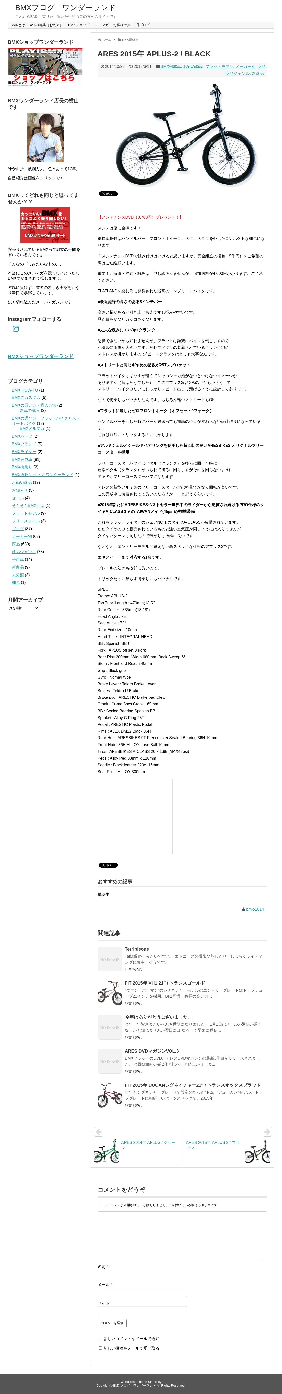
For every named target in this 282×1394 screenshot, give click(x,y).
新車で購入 (30, 410)
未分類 (18, 575)
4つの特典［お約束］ (46, 25)
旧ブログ (143, 25)
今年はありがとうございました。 (158, 1017)
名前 (103, 1267)
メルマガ (102, 25)
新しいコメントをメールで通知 (131, 1339)
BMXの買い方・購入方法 (34, 405)
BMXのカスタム (26, 397)
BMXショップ (79, 25)
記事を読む (133, 969)
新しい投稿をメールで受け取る (131, 1348)
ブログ (18, 529)
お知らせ (20, 490)
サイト (104, 1303)
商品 (262, 66)
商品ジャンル (238, 73)
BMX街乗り (22, 467)
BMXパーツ (22, 436)
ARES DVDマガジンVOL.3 (152, 1051)
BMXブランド (24, 444)
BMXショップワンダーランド (41, 356)
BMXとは (17, 25)
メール (105, 1285)
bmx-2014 (255, 909)
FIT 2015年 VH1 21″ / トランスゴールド (165, 983)
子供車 (18, 559)
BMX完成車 (171, 66)
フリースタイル (26, 521)
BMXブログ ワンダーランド (65, 7)
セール (18, 498)
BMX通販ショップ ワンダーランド (42, 475)
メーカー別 (245, 66)
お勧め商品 (193, 66)
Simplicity (154, 1382)
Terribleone (137, 949)
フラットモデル (219, 66)
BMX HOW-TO (25, 390)
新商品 (258, 73)
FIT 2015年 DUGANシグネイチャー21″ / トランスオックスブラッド (193, 1085)
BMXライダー (24, 452)
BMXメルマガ (32, 428)
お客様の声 (122, 25)
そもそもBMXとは (28, 505)
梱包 (16, 583)
